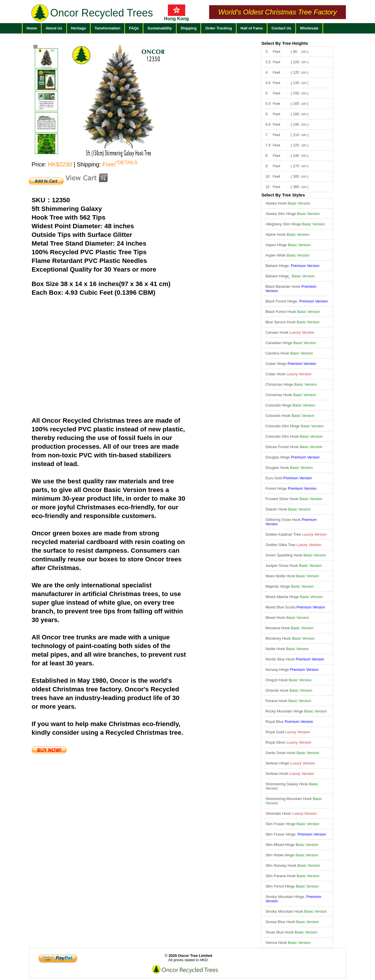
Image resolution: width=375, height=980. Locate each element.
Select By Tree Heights (284, 43)
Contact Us (281, 28)
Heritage (78, 28)
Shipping (189, 28)
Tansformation (107, 28)
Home (32, 28)
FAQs (134, 28)
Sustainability (159, 28)
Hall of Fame (252, 28)
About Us (54, 28)
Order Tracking (218, 28)
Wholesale (309, 28)
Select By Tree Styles (283, 194)
